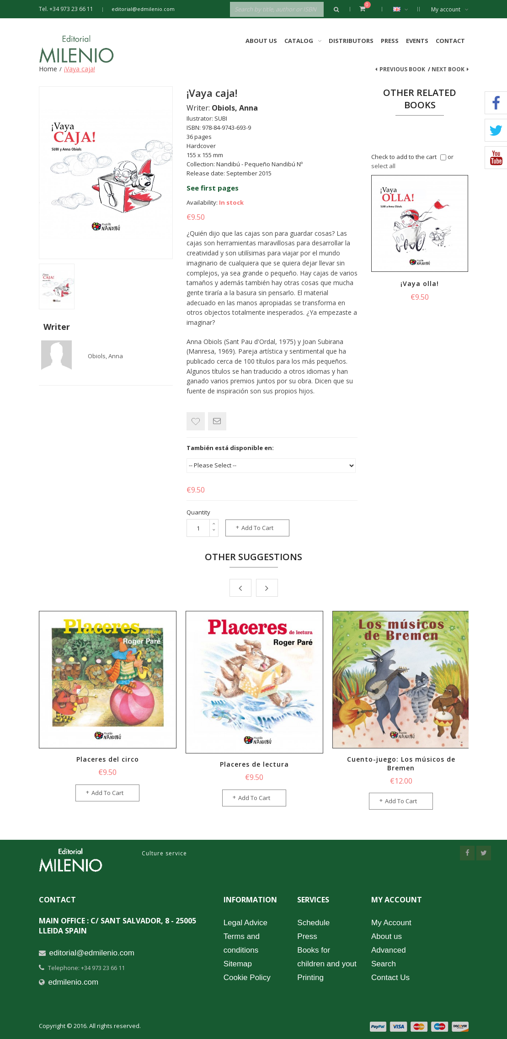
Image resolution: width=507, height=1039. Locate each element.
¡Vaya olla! (419, 283)
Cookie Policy (247, 977)
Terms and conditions (242, 943)
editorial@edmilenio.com (143, 8)
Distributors (351, 41)
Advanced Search (388, 957)
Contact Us (390, 977)
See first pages (213, 187)
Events (417, 41)
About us (386, 936)
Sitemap (238, 963)
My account (450, 9)
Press (390, 41)
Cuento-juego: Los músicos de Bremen (401, 763)
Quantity (198, 512)
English (405, 9)
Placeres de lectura (254, 764)
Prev (240, 588)
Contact (450, 41)
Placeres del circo (107, 759)
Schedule (313, 922)
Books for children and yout (326, 957)
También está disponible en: (230, 448)
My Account (391, 922)
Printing (310, 977)
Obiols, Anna (105, 356)
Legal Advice (245, 922)
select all (383, 166)
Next (267, 588)
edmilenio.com (73, 982)
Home (48, 68)
